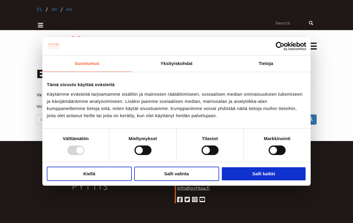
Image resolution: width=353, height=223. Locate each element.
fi (39, 9)
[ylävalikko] (40, 25)
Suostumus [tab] (87, 63)
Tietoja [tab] (266, 63)
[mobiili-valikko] (313, 47)
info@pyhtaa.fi (193, 188)
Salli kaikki (263, 173)
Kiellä (89, 173)
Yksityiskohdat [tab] (176, 63)
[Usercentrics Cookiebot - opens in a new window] (280, 46)
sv (54, 9)
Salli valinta (176, 173)
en (69, 9)
